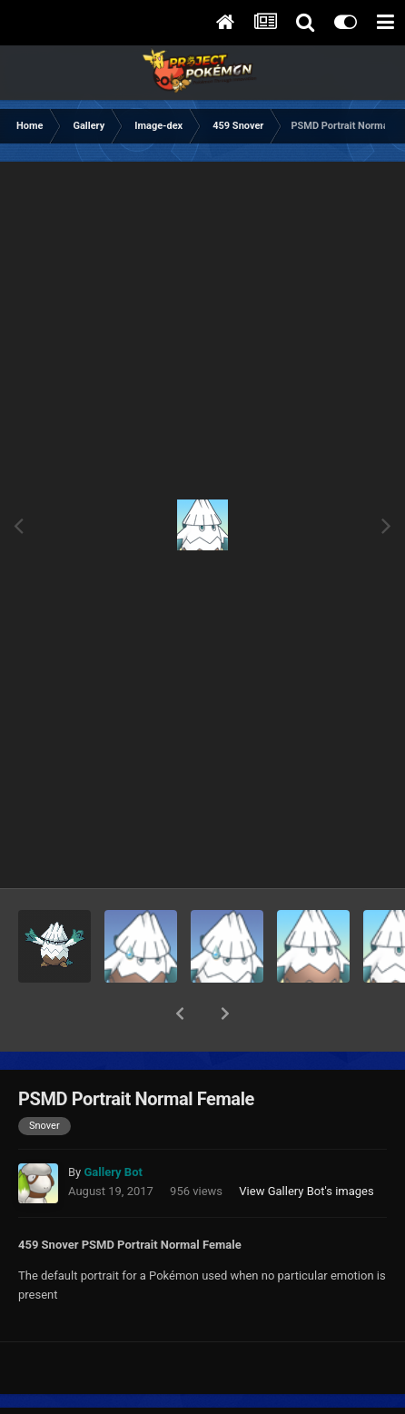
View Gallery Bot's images (306, 1144)
